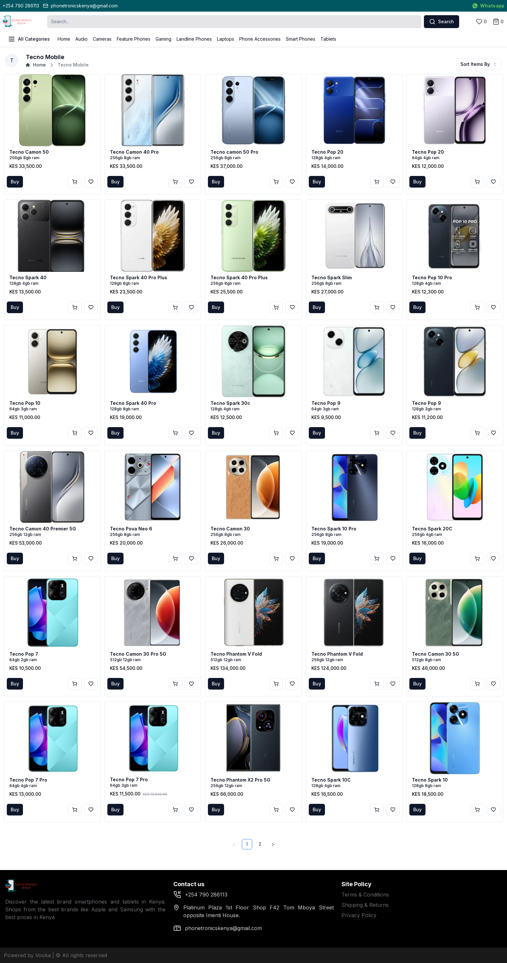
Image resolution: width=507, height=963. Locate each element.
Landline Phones (194, 39)
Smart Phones (300, 39)
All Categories (29, 39)
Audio (81, 39)
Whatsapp (488, 5)
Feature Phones (133, 39)
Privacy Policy (358, 915)
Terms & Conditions (365, 894)
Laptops (225, 39)
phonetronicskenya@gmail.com (80, 5)
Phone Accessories (260, 39)
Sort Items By (479, 64)
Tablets (328, 39)
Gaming (163, 39)
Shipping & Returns (365, 905)
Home (64, 39)
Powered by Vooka (27, 955)
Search (441, 21)
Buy (15, 181)
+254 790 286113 (21, 5)
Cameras (102, 39)
